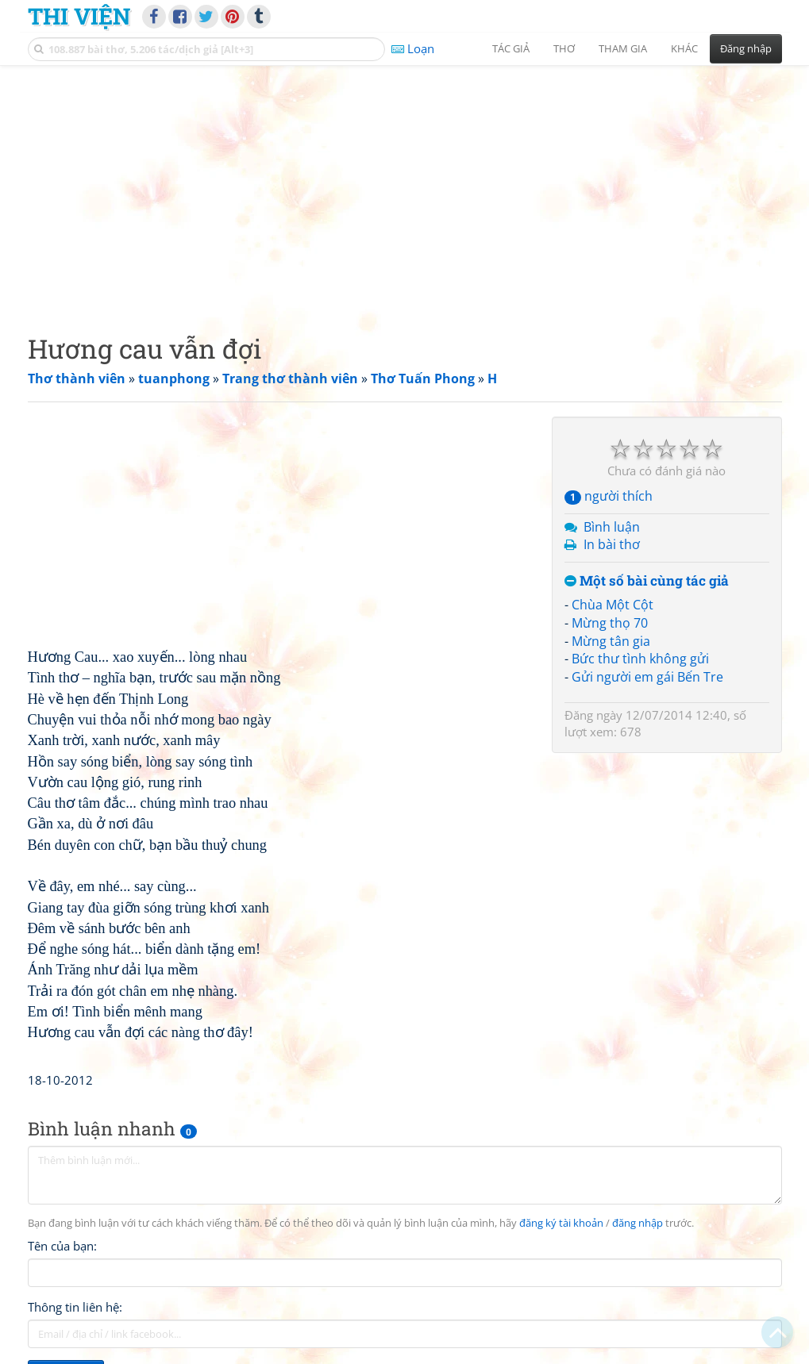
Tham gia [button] (623, 48)
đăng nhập (637, 1223)
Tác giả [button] (511, 48)
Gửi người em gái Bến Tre (647, 677)
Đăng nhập (746, 48)
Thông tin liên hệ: (75, 1307)
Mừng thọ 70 (610, 623)
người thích (608, 496)
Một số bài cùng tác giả (646, 581)
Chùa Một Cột (612, 604)
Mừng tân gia (611, 641)
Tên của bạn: (62, 1246)
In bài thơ (612, 544)
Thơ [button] (564, 48)
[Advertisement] (405, 186)
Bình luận (612, 527)
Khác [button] (684, 48)
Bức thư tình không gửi (640, 658)
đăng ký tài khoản (561, 1223)
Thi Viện (79, 16)
